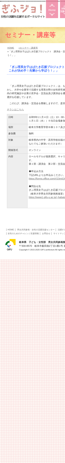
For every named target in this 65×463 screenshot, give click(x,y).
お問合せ (46, 233)
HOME (10, 48)
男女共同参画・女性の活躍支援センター (36, 229)
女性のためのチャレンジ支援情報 (23, 233)
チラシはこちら (15, 109)
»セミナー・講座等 (28, 48)
